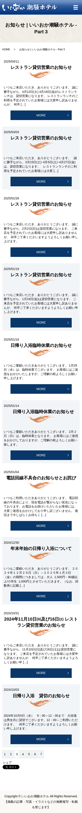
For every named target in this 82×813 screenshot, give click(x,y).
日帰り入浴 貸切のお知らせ (41, 695)
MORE (41, 115)
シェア (7, 762)
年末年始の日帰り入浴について (41, 548)
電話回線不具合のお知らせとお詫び (41, 477)
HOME (6, 49)
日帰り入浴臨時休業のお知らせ (41, 345)
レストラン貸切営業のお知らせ (41, 67)
